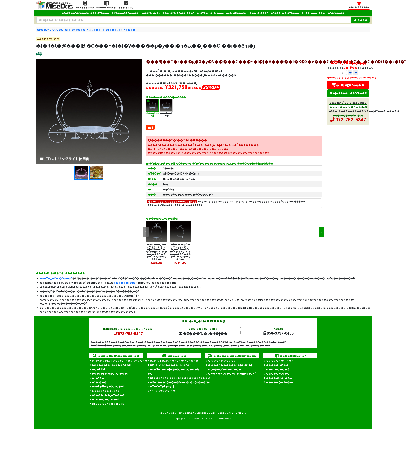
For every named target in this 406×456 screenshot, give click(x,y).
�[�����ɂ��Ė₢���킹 (348, 93)
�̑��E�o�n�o (151, 12)
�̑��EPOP (98, 369)
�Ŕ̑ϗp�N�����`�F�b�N (171, 365)
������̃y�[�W (125, 282)
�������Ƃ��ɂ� (279, 382)
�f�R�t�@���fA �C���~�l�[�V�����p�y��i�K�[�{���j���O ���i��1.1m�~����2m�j (180, 251)
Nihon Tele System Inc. (204, 419)
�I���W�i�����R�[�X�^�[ (230, 365)
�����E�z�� (277, 365)
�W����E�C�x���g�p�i (111, 365)
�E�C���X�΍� (336, 12)
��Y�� (202, 12)
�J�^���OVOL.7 (226, 201)
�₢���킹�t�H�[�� (202, 333)
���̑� (130, 29)
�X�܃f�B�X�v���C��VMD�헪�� (174, 360)
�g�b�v (43, 29)
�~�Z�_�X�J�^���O (56, 278)
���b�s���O (259, 12)
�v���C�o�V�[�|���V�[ (197, 412)
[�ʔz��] (39, 54)
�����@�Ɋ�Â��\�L (232, 412)
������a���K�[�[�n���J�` (232, 373)
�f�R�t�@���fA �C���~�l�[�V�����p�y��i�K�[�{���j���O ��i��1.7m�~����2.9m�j (156, 251)
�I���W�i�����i (222, 360)
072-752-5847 (350, 119)
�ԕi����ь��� (278, 373)
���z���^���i (313, 12)
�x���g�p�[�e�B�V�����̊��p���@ (180, 377)
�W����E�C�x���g (126, 12)
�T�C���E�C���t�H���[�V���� (85, 12)
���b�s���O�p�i (106, 391)
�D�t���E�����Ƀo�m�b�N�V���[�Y (180, 382)
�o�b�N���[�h (236, 12)
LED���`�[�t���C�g (105, 29)
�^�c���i (217, 12)
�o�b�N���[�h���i (108, 386)
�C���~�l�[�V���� (285, 12)
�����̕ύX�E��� (279, 378)
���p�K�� (168, 412)
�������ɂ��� (280, 360)
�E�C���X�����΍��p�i (108, 403)
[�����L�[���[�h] (193, 20)
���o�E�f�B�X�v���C (178, 12)
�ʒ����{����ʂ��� (224, 369)
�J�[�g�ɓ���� (348, 85)
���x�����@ (277, 369)
